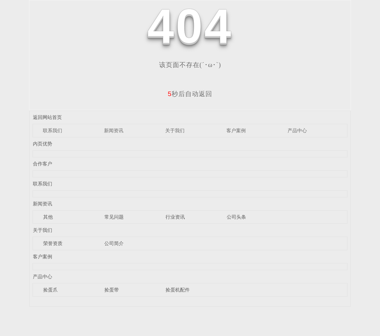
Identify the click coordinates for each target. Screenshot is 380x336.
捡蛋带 (111, 289)
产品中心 (297, 130)
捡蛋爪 (50, 289)
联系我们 (52, 130)
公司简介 (114, 243)
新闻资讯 (113, 130)
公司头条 (236, 217)
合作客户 (42, 163)
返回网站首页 (47, 117)
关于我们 (175, 130)
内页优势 (42, 143)
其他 (48, 217)
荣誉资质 (52, 243)
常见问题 (114, 217)
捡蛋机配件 (178, 289)
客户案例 (236, 130)
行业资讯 (175, 217)
